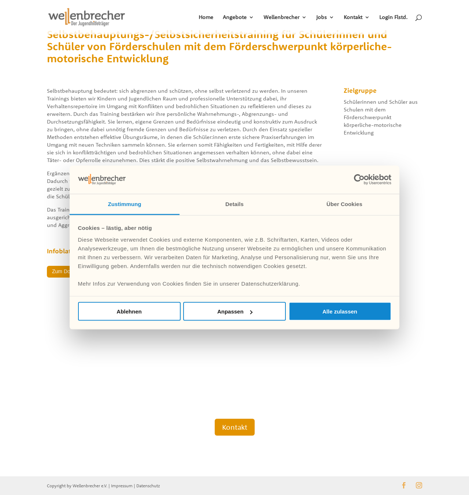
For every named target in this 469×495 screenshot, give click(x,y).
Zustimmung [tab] (124, 204)
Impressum (122, 485)
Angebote (235, 18)
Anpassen (234, 311)
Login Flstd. (393, 18)
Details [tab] (234, 204)
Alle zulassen (339, 311)
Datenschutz (148, 485)
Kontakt (353, 18)
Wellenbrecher (281, 18)
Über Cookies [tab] (344, 204)
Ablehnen (129, 311)
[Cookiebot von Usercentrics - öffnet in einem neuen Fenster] (359, 179)
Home (206, 18)
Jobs (321, 18)
